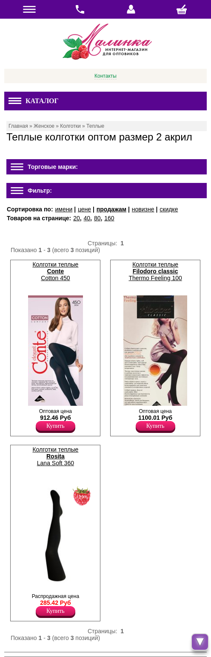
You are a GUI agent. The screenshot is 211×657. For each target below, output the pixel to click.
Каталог (34, 100)
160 (109, 218)
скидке (169, 209)
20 (76, 218)
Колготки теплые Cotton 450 (55, 271)
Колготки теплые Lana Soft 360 (55, 456)
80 (97, 218)
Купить (55, 426)
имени (63, 209)
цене (84, 209)
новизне (143, 209)
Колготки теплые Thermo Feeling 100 (155, 271)
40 (87, 218)
